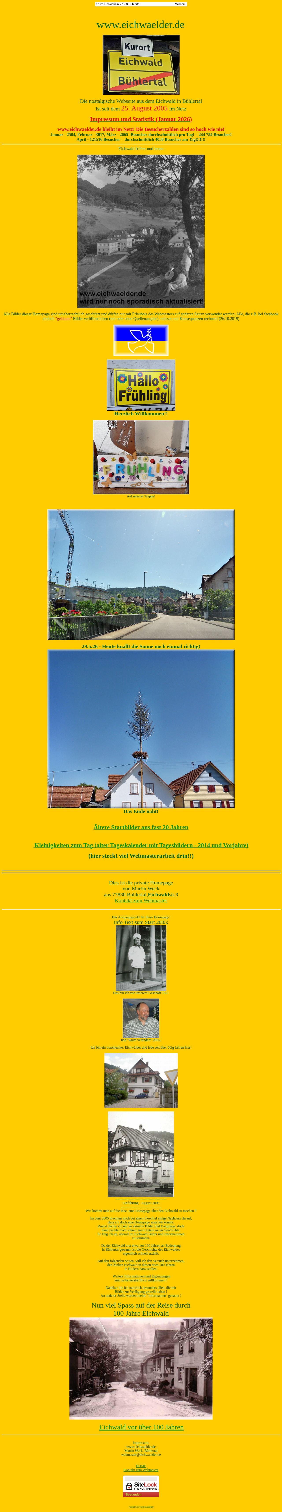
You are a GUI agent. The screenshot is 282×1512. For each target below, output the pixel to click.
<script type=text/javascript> (141, 1507)
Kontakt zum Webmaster (141, 900)
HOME (141, 1466)
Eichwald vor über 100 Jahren (141, 1427)
